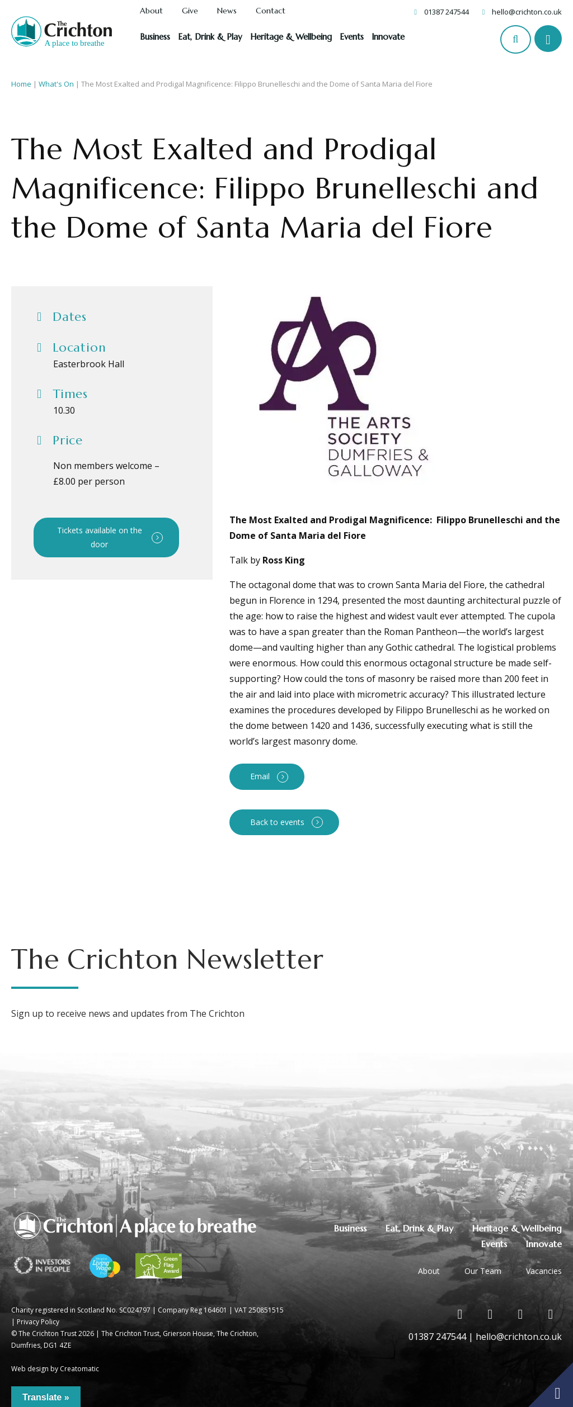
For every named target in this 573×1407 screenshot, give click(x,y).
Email (260, 776)
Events (352, 36)
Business (155, 36)
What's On (56, 84)
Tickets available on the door (99, 537)
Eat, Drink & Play (210, 36)
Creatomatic (79, 1368)
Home (21, 84)
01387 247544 (446, 12)
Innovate (388, 36)
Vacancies (544, 1271)
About (151, 11)
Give (190, 11)
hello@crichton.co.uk (527, 12)
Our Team (482, 1271)
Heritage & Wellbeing (291, 36)
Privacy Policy (38, 1322)
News (227, 11)
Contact (270, 11)
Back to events (277, 822)
